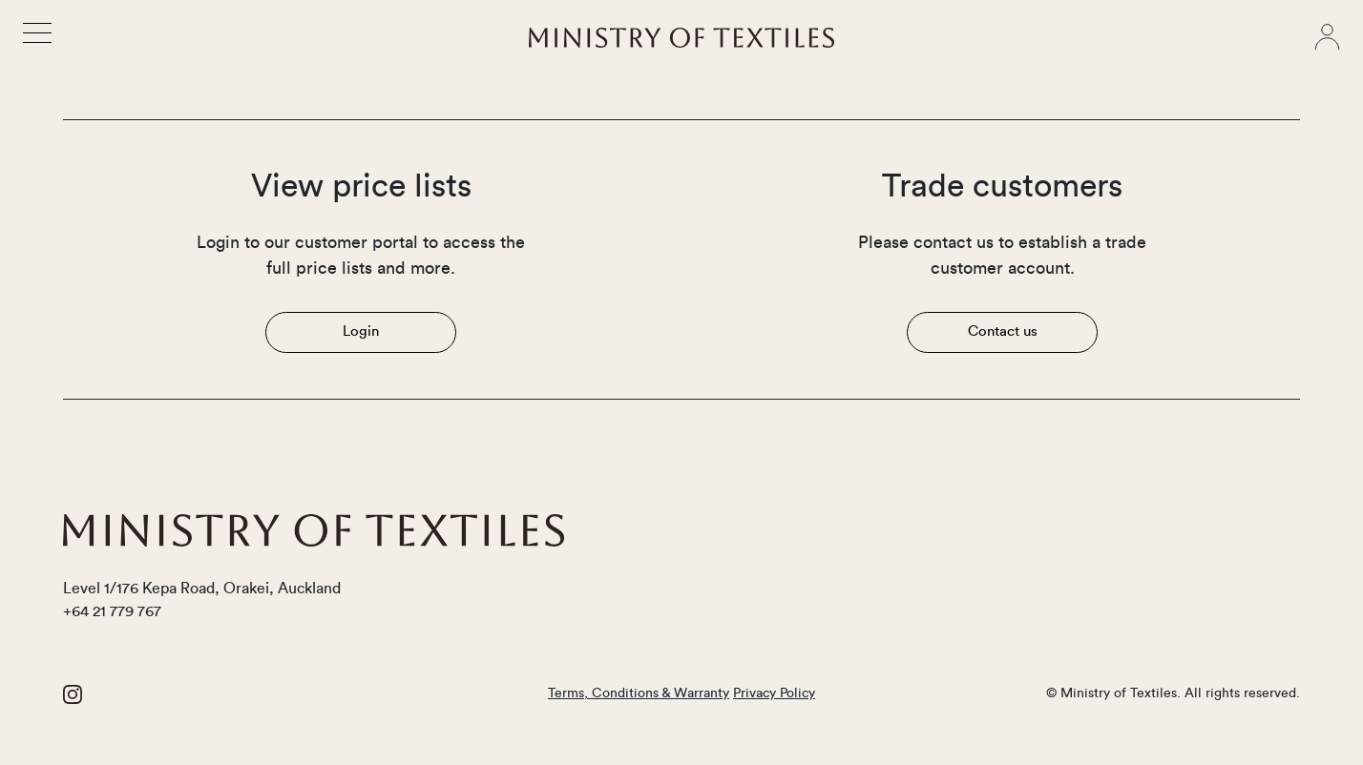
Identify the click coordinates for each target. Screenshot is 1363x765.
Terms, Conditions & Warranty (638, 693)
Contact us (1003, 331)
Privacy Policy (774, 693)
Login (361, 331)
